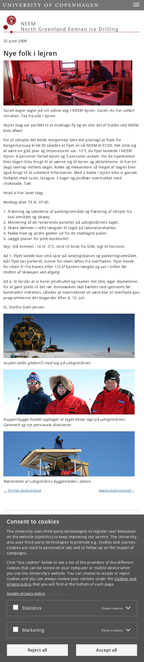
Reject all (37, 650)
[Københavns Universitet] (9, 24)
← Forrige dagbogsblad (22, 490)
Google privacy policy (26, 593)
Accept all (106, 650)
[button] (136, 4)
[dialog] (72, 588)
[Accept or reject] (17, 607)
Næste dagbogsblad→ (116, 490)
